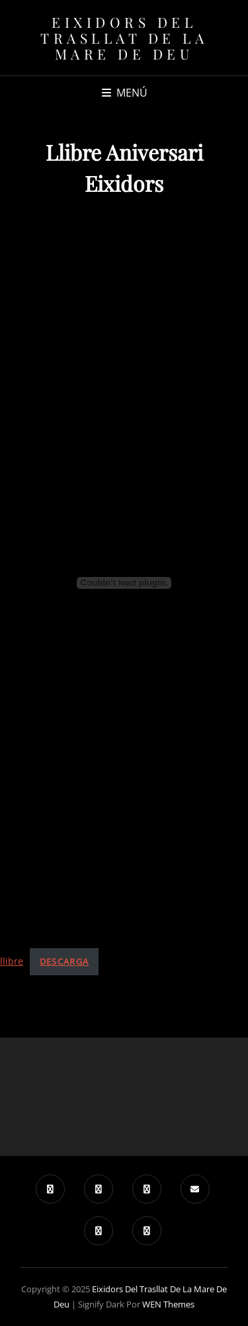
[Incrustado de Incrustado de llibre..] (124, 583)
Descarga (64, 961)
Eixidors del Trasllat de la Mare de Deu (124, 38)
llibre (11, 961)
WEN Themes (168, 1304)
